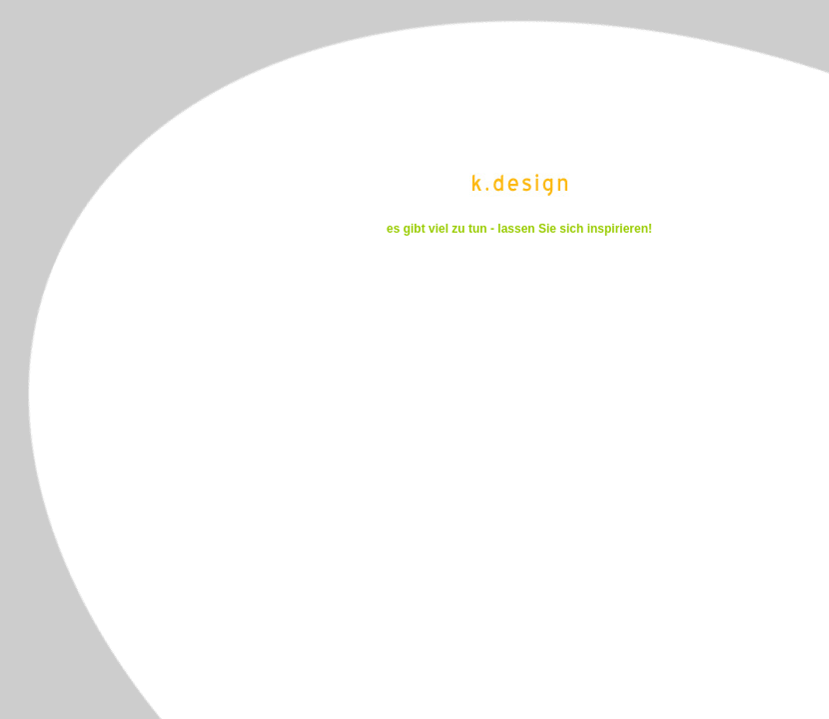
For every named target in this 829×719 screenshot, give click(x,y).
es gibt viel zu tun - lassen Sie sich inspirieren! (519, 229)
